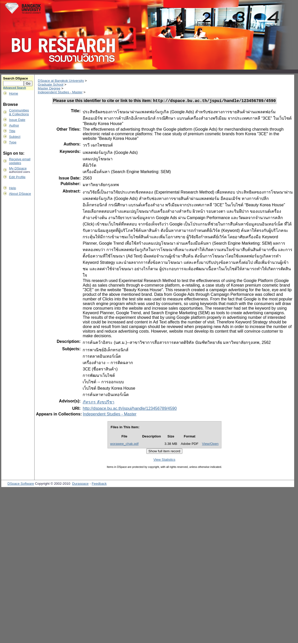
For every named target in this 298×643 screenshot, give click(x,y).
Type (12, 142)
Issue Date (17, 120)
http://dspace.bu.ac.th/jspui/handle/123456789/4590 (129, 409)
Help (12, 188)
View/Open (210, 444)
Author (14, 125)
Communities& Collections (19, 112)
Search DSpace (15, 78)
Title (12, 131)
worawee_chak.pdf (124, 444)
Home (13, 93)
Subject (14, 137)
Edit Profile (17, 177)
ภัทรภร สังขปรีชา (98, 403)
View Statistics (164, 460)
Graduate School (50, 84)
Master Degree (49, 88)
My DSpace (18, 168)
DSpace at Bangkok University (61, 81)
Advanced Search (14, 87)
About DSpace (20, 194)
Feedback (99, 484)
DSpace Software (20, 484)
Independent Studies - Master (60, 92)
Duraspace (80, 484)
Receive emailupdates (19, 161)
